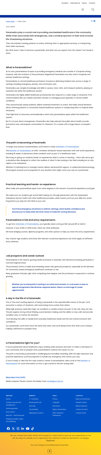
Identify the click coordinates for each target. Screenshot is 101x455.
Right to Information (59, 409)
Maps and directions (83, 399)
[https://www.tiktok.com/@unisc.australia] (32, 429)
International (75, 3)
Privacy (55, 399)
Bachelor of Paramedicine (20, 150)
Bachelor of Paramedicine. (68, 147)
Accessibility (33, 409)
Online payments (12, 408)
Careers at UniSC (82, 409)
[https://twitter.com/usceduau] (13, 429)
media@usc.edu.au (55, 381)
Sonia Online (10, 412)
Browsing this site (35, 402)
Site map (32, 406)
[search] (93, 9)
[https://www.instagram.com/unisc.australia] (18, 429)
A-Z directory (33, 399)
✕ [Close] (49, 451)
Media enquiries (81, 406)
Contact (92, 3)
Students (65, 3)
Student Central (81, 402)
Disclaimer (56, 406)
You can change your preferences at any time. (49, 445)
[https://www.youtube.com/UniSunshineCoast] (27, 429)
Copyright (56, 402)
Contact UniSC (81, 413)
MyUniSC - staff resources (15, 415)
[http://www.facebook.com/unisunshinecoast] (8, 429)
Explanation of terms (36, 413)
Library (84, 3)
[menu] (82, 9)
